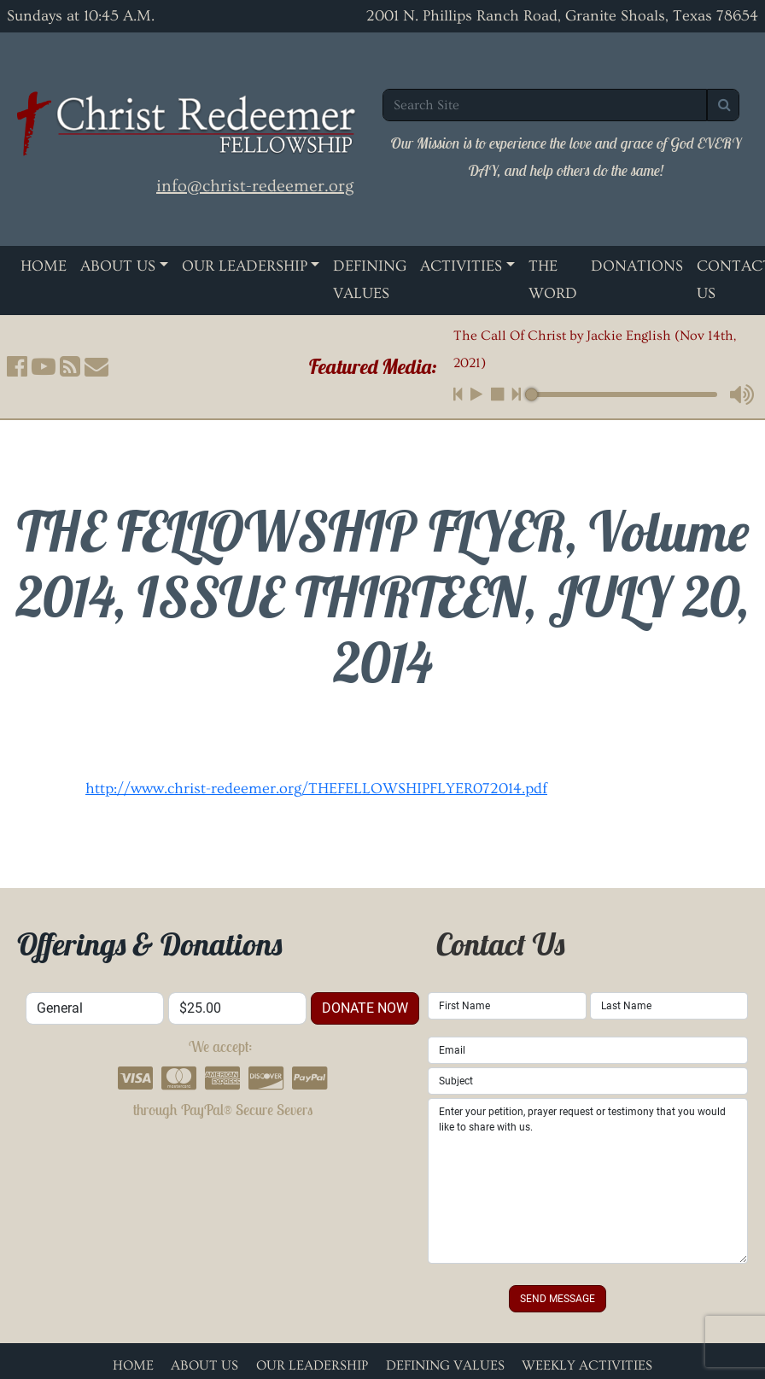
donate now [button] (365, 1008)
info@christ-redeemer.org (254, 186)
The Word (552, 279)
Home (43, 266)
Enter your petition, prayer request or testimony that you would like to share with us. (588, 1181)
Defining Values (369, 279)
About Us (117, 266)
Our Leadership (244, 266)
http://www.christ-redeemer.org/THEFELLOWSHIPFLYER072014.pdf (316, 789)
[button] (17, 366)
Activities (461, 266)
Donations (637, 266)
